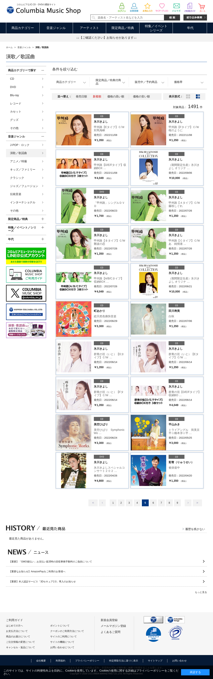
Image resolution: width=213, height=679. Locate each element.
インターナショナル (22, 202)
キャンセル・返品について (20, 647)
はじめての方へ (14, 625)
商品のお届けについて (18, 636)
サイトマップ (155, 660)
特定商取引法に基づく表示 (123, 660)
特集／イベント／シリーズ (22, 229)
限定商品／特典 (123, 28)
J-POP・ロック (20, 145)
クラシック (17, 177)
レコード (15, 103)
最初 (93, 502)
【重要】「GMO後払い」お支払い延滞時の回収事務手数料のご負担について (50, 561)
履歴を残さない (195, 529)
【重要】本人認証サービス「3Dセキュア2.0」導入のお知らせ (42, 581)
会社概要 (41, 660)
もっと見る (201, 592)
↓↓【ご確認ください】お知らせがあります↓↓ (106, 37)
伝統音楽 (15, 194)
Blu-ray (14, 95)
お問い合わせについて (62, 647)
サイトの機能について (62, 642)
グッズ (14, 119)
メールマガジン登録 (113, 625)
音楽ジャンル (56, 28)
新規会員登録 (109, 620)
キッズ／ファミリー (22, 169)
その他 (14, 128)
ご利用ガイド (14, 620)
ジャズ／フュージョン (24, 186)
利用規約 (60, 660)
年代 (190, 28)
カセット (15, 111)
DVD (13, 87)
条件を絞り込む (65, 69)
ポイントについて (60, 625)
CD (12, 78)
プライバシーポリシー (87, 660)
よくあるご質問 (110, 632)
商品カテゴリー (22, 28)
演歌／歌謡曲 (18, 153)
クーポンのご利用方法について (67, 631)
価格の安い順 (141, 96)
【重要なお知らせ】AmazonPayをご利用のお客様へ (37, 571)
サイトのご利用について (63, 636)
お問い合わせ (179, 660)
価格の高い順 (115, 96)
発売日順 (81, 96)
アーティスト (89, 28)
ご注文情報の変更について (20, 642)
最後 (197, 502)
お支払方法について (17, 631)
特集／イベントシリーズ (156, 28)
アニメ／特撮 (18, 161)
